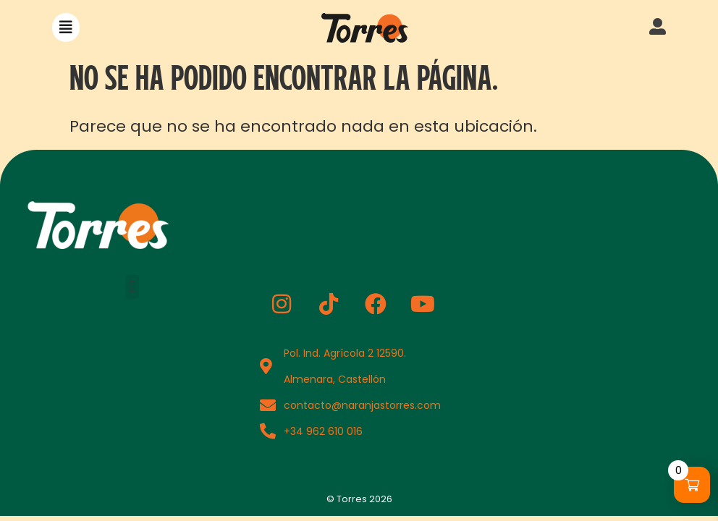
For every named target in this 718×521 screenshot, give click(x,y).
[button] (66, 27)
